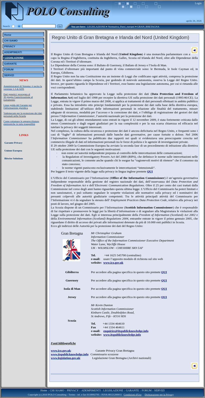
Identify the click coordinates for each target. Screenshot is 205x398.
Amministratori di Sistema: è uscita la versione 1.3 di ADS (22, 87)
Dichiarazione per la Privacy (159, 394)
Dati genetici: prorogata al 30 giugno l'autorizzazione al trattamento (18, 97)
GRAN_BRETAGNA (148, 26)
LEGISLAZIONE (96, 26)
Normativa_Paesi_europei (121, 26)
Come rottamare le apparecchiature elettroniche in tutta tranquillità (21, 122)
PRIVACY (73, 390)
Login (198, 3)
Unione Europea (13, 150)
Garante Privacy (13, 142)
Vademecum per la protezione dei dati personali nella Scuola (22, 114)
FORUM (147, 390)
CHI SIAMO (57, 390)
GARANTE (132, 390)
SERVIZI (159, 390)
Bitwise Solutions (13, 158)
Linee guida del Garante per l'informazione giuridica (17, 106)
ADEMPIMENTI (91, 390)
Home (43, 390)
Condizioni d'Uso (132, 394)
